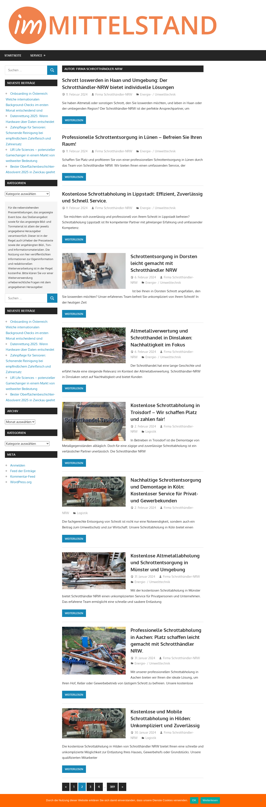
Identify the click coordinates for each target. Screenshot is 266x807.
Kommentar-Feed (22, 476)
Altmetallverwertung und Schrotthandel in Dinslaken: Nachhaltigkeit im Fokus (161, 338)
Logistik (150, 431)
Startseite (12, 55)
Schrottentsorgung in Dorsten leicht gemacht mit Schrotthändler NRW (164, 263)
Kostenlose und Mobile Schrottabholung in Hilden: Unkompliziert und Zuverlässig (165, 718)
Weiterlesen (74, 120)
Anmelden (17, 465)
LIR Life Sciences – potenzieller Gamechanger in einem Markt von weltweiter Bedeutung (30, 155)
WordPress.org (21, 482)
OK (194, 800)
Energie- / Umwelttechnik (158, 94)
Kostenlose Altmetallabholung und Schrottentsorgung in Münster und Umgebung (165, 562)
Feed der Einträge (23, 471)
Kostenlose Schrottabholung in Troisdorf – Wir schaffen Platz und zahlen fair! (165, 412)
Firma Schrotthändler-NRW (113, 94)
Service (36, 55)
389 (112, 786)
